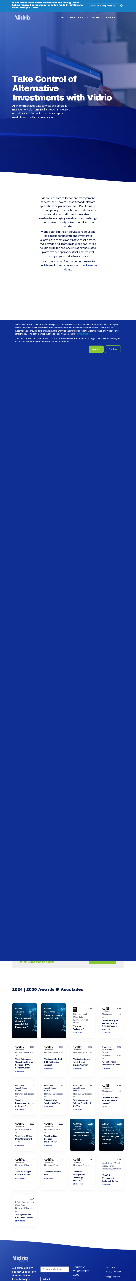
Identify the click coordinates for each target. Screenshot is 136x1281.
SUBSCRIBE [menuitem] (111, 17)
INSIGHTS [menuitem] (95, 17)
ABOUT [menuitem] (82, 17)
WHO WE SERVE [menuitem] (81, 1274)
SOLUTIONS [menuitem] (67, 17)
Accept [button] (96, 349)
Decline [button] (113, 349)
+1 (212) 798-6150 (113, 1274)
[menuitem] (119, 17)
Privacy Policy (82, 333)
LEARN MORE (77, 1035)
